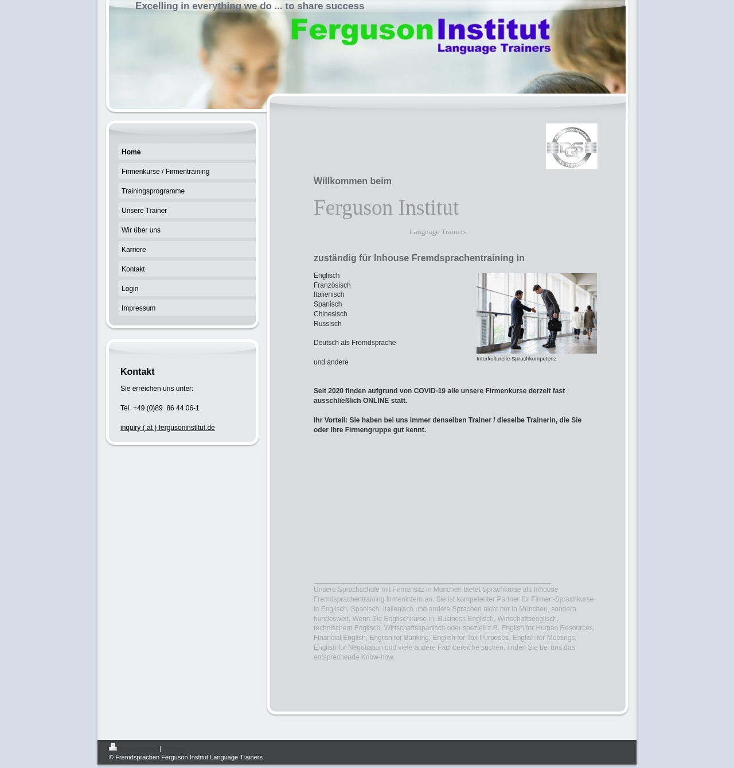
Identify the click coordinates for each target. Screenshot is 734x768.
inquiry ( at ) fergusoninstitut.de (167, 428)
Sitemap (174, 748)
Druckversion (134, 748)
